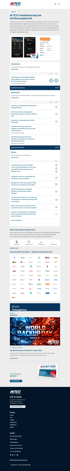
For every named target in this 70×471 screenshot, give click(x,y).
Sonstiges (20, 347)
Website (43, 53)
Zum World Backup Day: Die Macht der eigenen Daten (26, 350)
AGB (11, 460)
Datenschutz (16, 460)
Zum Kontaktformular (18, 406)
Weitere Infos (15, 69)
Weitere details (14, 248)
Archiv (42, 55)
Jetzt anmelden (16, 381)
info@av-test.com (17, 445)
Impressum (24, 460)
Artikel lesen (14, 358)
